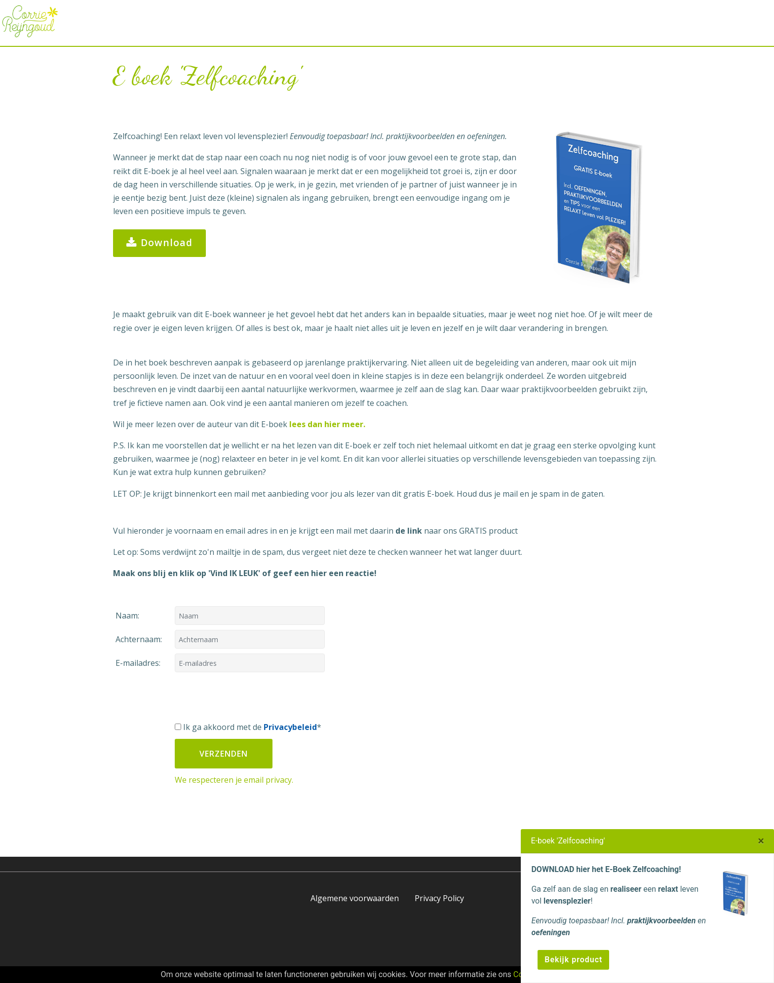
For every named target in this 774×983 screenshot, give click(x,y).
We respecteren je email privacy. (234, 779)
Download (159, 243)
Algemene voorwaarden (354, 898)
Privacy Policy (439, 898)
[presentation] (250, 696)
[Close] (761, 841)
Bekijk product (573, 959)
